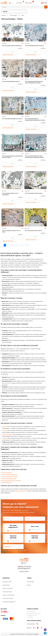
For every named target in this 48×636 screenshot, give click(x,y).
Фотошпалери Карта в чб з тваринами (10, 194)
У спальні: (4, 430)
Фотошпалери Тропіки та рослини (11, 480)
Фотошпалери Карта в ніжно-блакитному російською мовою (34, 156)
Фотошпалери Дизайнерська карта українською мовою (34, 82)
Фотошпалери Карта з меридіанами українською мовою (35, 119)
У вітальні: (4, 426)
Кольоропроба (6, 585)
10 (26, 245)
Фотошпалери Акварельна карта (12, 118)
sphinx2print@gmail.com (24, 568)
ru (12, 3)
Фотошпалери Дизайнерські (9, 474)
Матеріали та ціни (7, 581)
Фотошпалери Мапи (19, 491)
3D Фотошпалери (7, 472)
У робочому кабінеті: (7, 434)
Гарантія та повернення (8, 595)
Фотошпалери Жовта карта (33, 230)
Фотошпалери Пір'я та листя (10, 476)
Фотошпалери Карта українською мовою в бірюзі (12, 156)
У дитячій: (4, 438)
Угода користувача (7, 591)
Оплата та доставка (8, 588)
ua (10, 3)
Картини (29, 585)
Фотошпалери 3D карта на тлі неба (11, 231)
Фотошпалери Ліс (7, 482)
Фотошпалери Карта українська (12, 45)
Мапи (22, 15)
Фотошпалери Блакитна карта (34, 45)
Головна (3, 15)
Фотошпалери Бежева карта (11, 81)
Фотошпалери (13, 15)
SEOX (37, 634)
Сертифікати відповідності (9, 601)
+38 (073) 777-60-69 (24, 567)
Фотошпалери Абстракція (9, 478)
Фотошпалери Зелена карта (34, 193)
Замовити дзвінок (24, 571)
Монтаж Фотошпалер (8, 598)
